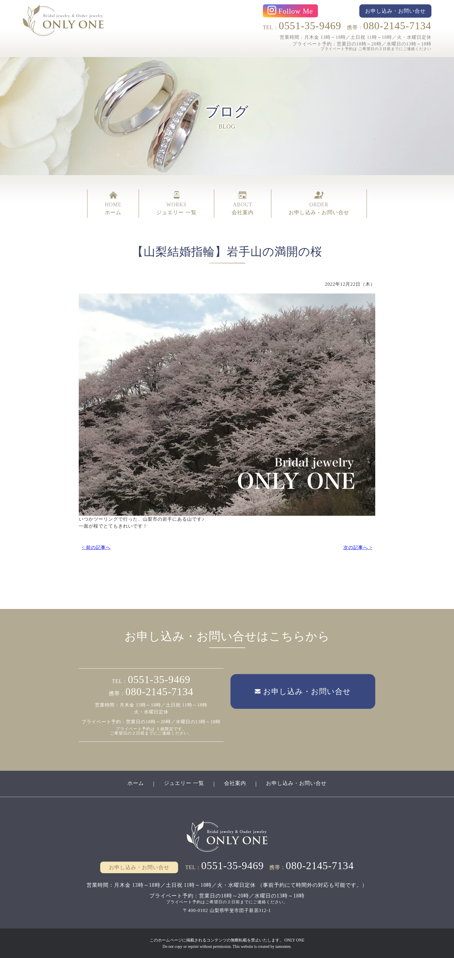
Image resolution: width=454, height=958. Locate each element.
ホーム (135, 783)
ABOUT (243, 203)
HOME (113, 203)
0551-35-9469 (310, 26)
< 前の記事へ (96, 547)
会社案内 (235, 783)
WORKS (176, 203)
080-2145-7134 (397, 26)
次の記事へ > (357, 547)
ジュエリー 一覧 (184, 783)
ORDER (319, 203)
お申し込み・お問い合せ (296, 783)
